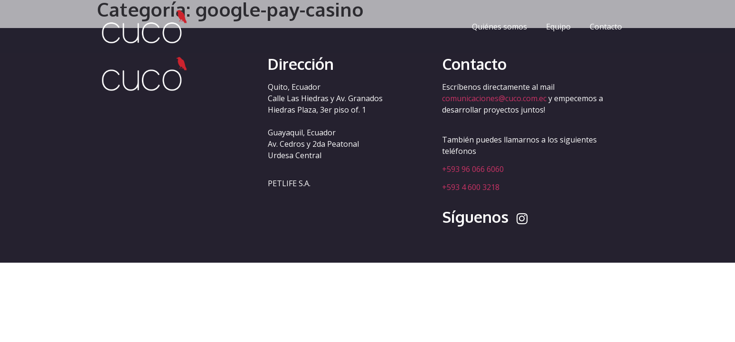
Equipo (558, 26)
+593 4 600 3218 (470, 187)
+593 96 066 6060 (473, 169)
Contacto (606, 26)
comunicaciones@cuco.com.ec (494, 98)
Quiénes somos (499, 26)
